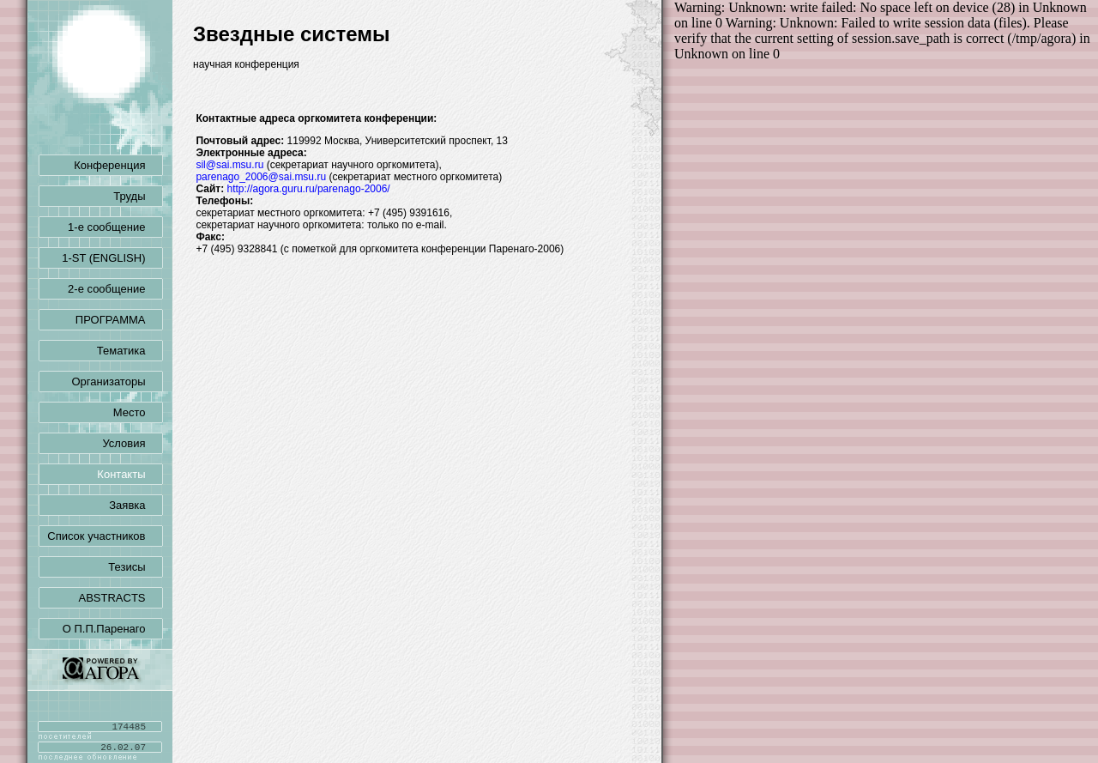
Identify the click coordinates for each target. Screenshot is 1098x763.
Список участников (104, 536)
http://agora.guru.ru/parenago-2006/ (308, 189)
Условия (132, 443)
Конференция (118, 165)
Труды (137, 196)
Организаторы (117, 381)
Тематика (130, 350)
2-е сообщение (115, 288)
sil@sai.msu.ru (229, 165)
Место (138, 412)
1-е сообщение (115, 227)
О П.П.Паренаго (113, 628)
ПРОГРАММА (119, 319)
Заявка (135, 505)
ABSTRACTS (120, 597)
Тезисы (135, 566)
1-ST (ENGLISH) (112, 257)
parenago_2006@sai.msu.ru (261, 177)
